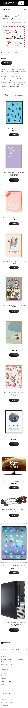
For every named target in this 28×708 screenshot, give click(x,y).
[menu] (25, 9)
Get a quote (21, 3)
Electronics (4, 676)
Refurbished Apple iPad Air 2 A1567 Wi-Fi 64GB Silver (14, 566)
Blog (2, 696)
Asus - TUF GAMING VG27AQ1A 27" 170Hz (14, 482)
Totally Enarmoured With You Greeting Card (14, 261)
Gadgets (3, 678)
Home (2, 21)
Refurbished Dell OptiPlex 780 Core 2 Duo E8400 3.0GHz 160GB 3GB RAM (14, 623)
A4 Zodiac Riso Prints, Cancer (14, 438)
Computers (4, 673)
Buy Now (6, 62)
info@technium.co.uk (6, 664)
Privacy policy (4, 705)
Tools (2, 684)
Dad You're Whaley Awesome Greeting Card (14, 349)
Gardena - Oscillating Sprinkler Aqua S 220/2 (14, 509)
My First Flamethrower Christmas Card (14, 305)
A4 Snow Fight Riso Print (14, 129)
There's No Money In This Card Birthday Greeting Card (14, 173)
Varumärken (11, 52)
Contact (3, 699)
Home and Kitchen (6, 681)
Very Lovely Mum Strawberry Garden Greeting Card (14, 393)
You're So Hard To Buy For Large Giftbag (14, 218)
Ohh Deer (17, 52)
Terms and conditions (6, 702)
